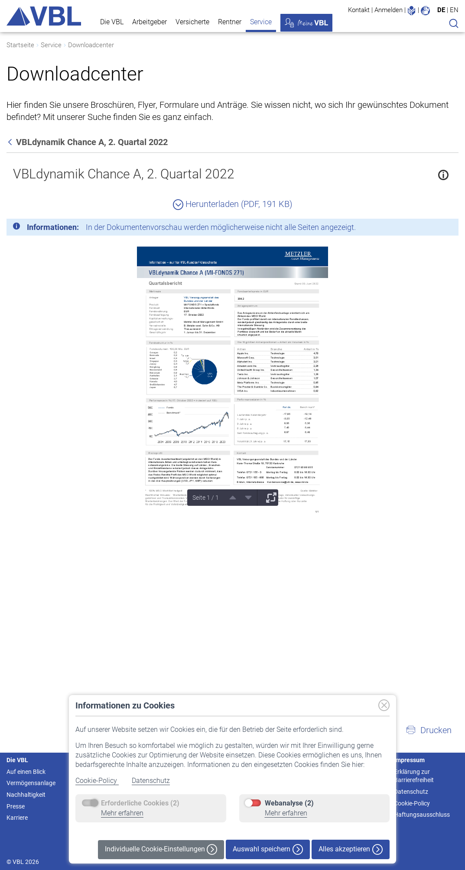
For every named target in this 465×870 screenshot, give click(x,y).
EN (454, 10)
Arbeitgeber (149, 22)
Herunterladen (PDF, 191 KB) (233, 204)
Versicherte (192, 22)
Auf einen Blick (26, 771)
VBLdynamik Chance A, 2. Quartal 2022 (123, 173)
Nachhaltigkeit (26, 794)
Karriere (17, 817)
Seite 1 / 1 (205, 497)
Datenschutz (151, 780)
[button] (428, 730)
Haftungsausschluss (422, 814)
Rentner (229, 22)
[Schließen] (428, 229)
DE (441, 10)
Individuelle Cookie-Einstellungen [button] (161, 849)
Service (261, 22)
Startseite (20, 45)
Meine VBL (306, 23)
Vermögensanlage (31, 782)
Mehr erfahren (122, 813)
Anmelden (388, 10)
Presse (16, 806)
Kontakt (359, 10)
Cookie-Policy (97, 780)
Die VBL (112, 22)
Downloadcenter (91, 45)
